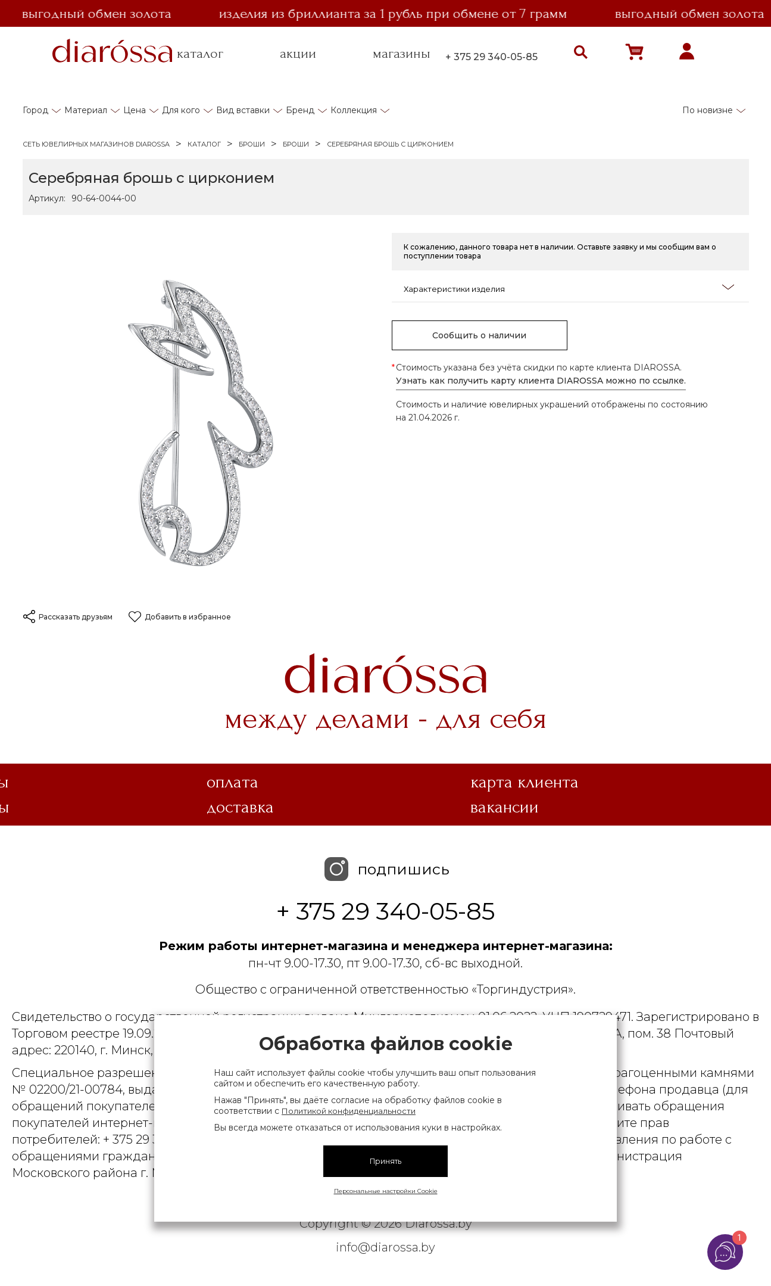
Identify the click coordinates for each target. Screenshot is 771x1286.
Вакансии (504, 807)
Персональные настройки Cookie (386, 1191)
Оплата (232, 782)
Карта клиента (524, 782)
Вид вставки (243, 110)
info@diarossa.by (385, 1247)
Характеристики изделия (569, 288)
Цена (134, 110)
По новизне (707, 110)
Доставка (240, 807)
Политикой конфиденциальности (349, 1111)
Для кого (181, 110)
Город (35, 110)
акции (298, 53)
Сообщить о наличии (479, 335)
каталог (200, 53)
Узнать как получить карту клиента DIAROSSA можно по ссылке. (541, 380)
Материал (85, 110)
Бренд (300, 110)
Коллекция (353, 110)
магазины (401, 53)
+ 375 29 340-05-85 (491, 57)
